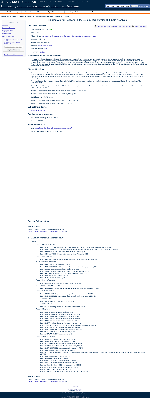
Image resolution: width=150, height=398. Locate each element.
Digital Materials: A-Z (53, 11)
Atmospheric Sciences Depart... (44, 16)
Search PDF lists (143, 6)
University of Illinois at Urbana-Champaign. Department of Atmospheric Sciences (70, 36)
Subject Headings (75, 11)
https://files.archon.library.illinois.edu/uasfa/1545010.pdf (53, 128)
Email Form (78, 390)
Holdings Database (65, 6)
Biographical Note (7, 31)
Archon (73, 396)
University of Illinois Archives (23, 6)
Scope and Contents (8, 28)
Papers (45, 48)
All (29, 233)
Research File (58, 16)
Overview (5, 25)
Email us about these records (13, 55)
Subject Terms (6, 33)
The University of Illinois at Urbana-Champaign (79, 397)
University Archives (6, 16)
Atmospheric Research (45, 45)
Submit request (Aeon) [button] (102, 26)
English (42, 52)
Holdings (15, 16)
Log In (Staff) (75, 386)
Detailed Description (8, 36)
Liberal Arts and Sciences (27, 16)
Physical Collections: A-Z (32, 11)
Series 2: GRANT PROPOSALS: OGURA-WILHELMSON (47, 231)
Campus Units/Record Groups (11, 11)
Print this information (139, 26)
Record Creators (96, 11)
